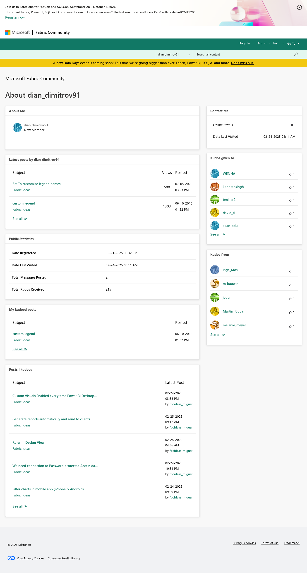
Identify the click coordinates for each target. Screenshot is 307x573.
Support (195, 32)
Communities (138, 32)
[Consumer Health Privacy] (64, 558)
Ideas (118, 32)
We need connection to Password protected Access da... (55, 465)
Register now (15, 17)
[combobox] (247, 54)
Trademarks (292, 543)
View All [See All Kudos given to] (217, 234)
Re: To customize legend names (36, 183)
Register (245, 43)
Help (276, 43)
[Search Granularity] (174, 54)
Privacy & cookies (244, 543)
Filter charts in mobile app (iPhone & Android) (48, 489)
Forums (80, 32)
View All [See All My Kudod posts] (19, 349)
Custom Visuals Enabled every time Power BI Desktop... (54, 395)
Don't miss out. (242, 62)
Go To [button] (291, 43)
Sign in (261, 43)
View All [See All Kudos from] (217, 334)
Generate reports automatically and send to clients (51, 419)
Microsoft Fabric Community (35, 78)
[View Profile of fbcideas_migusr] (181, 404)
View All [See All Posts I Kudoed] (19, 506)
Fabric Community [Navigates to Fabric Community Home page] (53, 32)
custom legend (23, 203)
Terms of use (269, 543)
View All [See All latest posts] (19, 218)
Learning (176, 32)
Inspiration (100, 32)
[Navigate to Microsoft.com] (17, 32)
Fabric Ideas (21, 190)
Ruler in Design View (28, 442)
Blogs (159, 32)
